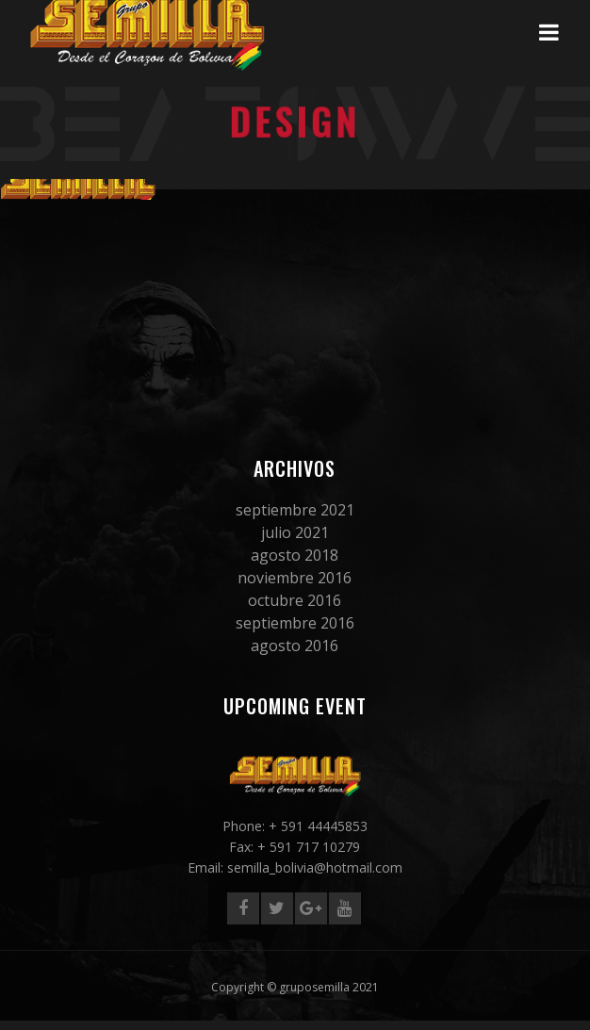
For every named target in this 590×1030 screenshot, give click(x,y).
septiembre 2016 (295, 623)
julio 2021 (295, 532)
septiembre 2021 (295, 509)
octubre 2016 (294, 600)
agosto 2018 (294, 555)
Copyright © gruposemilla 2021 (295, 987)
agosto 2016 (294, 645)
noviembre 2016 (295, 577)
